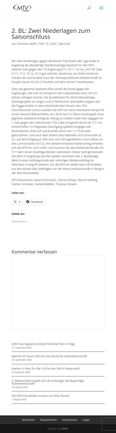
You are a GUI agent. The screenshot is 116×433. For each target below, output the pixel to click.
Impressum (69, 420)
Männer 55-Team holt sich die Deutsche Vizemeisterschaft (49, 356)
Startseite (28, 420)
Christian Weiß (26, 44)
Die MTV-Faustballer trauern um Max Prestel (40, 396)
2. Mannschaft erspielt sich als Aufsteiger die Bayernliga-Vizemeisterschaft (48, 382)
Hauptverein (48, 420)
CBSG (64, 428)
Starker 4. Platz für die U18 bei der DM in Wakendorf (46, 368)
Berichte (64, 44)
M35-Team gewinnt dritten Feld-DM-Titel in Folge (43, 344)
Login (86, 420)
